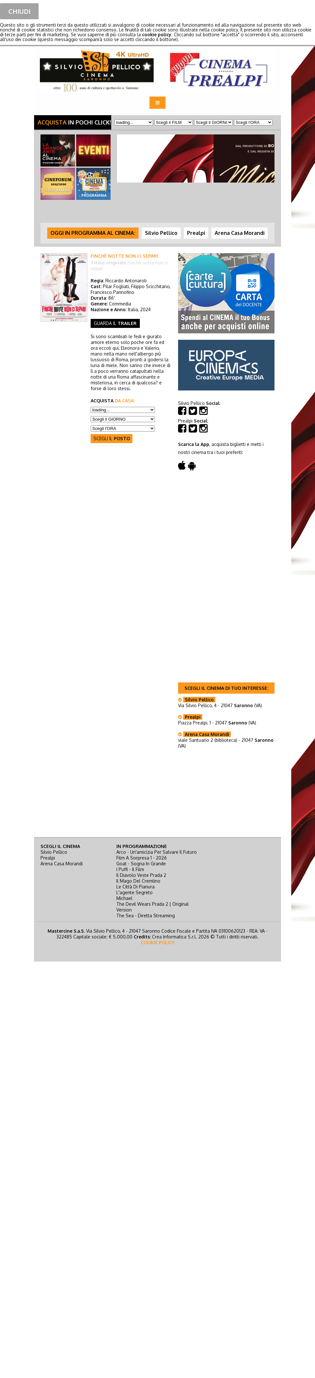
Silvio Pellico (53, 852)
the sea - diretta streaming (145, 915)
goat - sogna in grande (141, 863)
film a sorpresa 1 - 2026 (141, 857)
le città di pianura (135, 886)
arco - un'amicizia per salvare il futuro (156, 852)
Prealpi (47, 857)
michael (124, 898)
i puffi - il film (130, 869)
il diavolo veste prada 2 (141, 875)
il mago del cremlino (138, 881)
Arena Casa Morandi (61, 863)
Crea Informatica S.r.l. (174, 936)
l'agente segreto (134, 892)
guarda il (115, 323)
